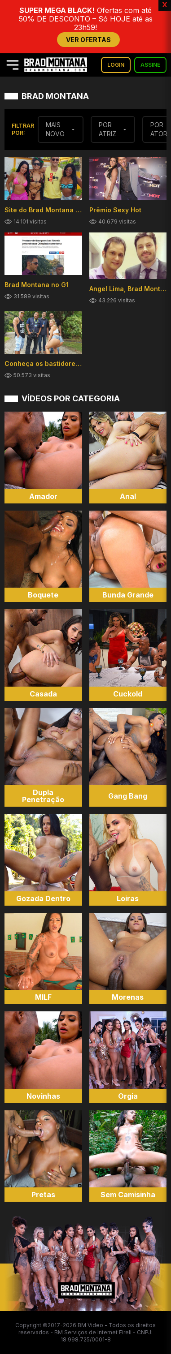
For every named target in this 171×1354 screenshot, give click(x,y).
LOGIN (115, 64)
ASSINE (150, 64)
